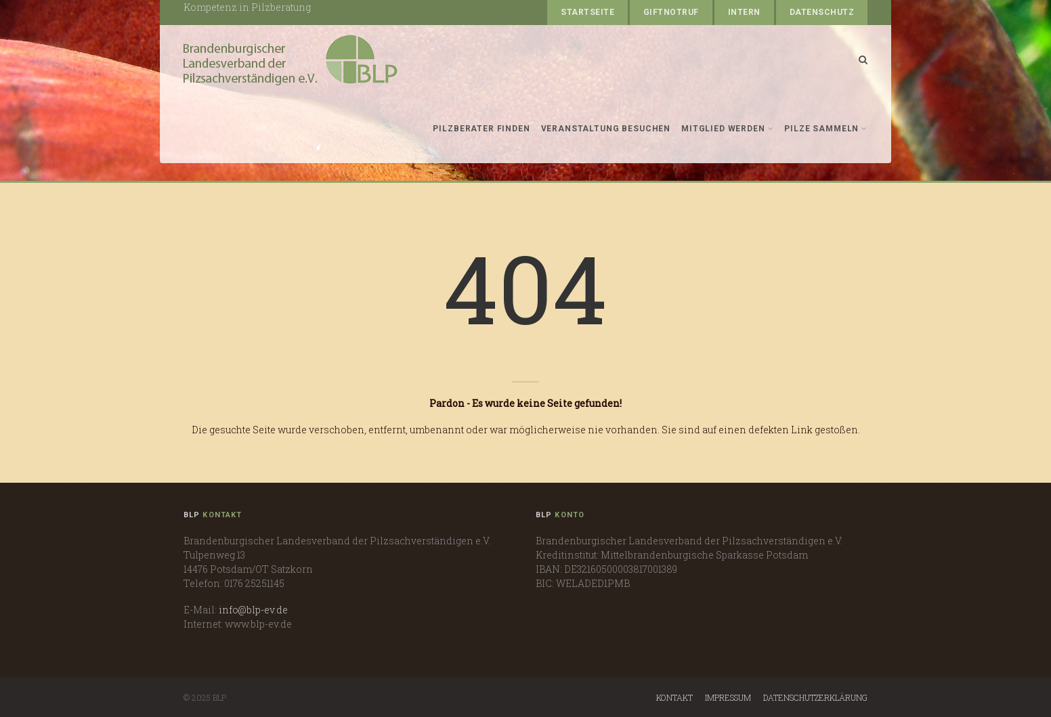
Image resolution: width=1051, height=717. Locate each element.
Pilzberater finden (481, 128)
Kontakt (674, 697)
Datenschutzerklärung (815, 697)
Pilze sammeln (825, 128)
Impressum (728, 697)
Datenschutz (822, 12)
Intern (744, 12)
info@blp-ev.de (253, 609)
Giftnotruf (671, 12)
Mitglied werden (727, 128)
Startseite (587, 12)
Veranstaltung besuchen (605, 128)
